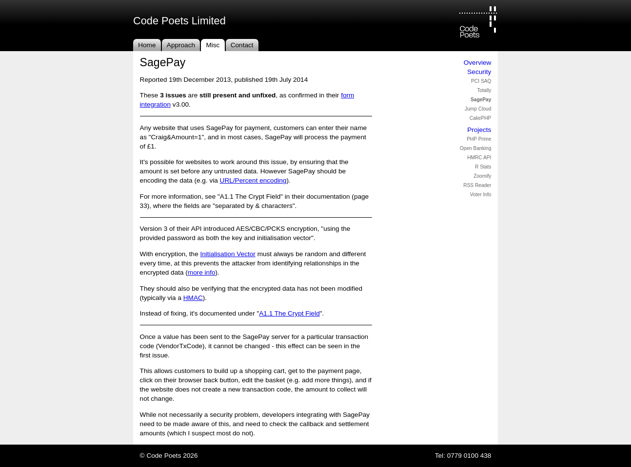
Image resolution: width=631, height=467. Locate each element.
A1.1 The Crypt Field (289, 313)
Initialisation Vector (228, 254)
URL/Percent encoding (253, 180)
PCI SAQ (481, 81)
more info (202, 272)
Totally (484, 90)
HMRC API (479, 157)
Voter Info (481, 194)
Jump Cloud (478, 109)
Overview (478, 62)
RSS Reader (477, 185)
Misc (212, 45)
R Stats (483, 166)
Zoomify (482, 176)
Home (147, 45)
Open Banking (476, 148)
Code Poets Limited (179, 21)
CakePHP (481, 118)
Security (479, 71)
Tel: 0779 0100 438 (463, 455)
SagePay (481, 99)
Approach (181, 45)
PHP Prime (479, 139)
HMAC (193, 297)
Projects (479, 129)
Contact (242, 45)
